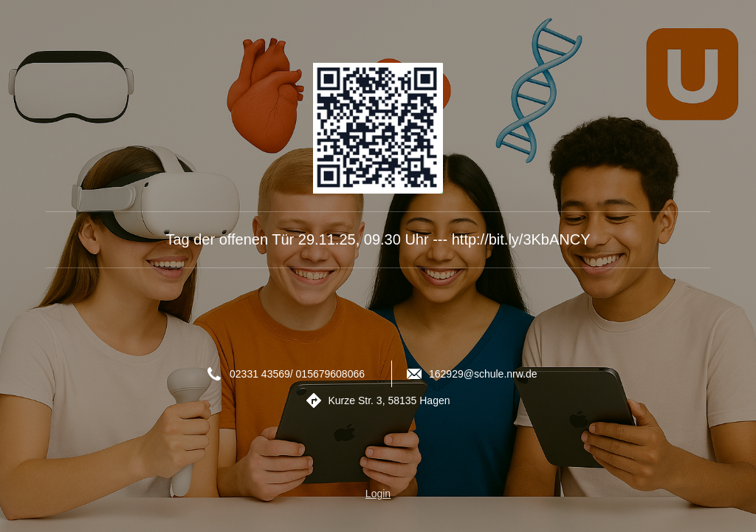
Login (378, 493)
